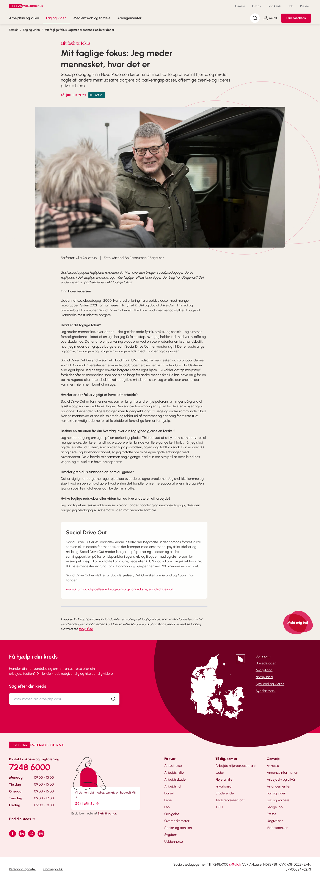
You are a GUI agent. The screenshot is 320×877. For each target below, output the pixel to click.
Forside (14, 30)
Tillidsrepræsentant (230, 800)
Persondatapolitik (22, 869)
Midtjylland (264, 670)
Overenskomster (177, 821)
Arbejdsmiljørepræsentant (235, 766)
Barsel (169, 793)
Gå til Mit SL (87, 803)
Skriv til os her (107, 813)
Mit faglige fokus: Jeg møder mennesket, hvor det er (79, 30)
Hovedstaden (266, 663)
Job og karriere (278, 800)
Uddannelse (173, 841)
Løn (167, 807)
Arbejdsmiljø (174, 772)
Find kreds (274, 6)
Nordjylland (264, 677)
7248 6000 (29, 767)
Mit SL (270, 18)
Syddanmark (266, 691)
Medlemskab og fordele (91, 18)
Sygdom (170, 835)
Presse (304, 6)
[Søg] (255, 18)
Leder (219, 772)
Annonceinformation (282, 772)
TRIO (219, 807)
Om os (256, 6)
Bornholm (263, 656)
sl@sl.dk (235, 864)
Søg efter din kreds (27, 686)
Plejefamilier (224, 779)
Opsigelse (171, 814)
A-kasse (239, 6)
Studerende (224, 793)
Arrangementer (129, 18)
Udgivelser (275, 821)
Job (290, 6)
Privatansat (224, 786)
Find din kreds (22, 818)
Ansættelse (173, 766)
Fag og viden (56, 18)
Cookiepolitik (53, 869)
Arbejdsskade (175, 779)
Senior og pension (178, 828)
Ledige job (275, 807)
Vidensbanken (277, 828)
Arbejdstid (172, 786)
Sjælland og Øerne (270, 684)
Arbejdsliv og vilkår (24, 18)
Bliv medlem (296, 18)
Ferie (168, 800)
